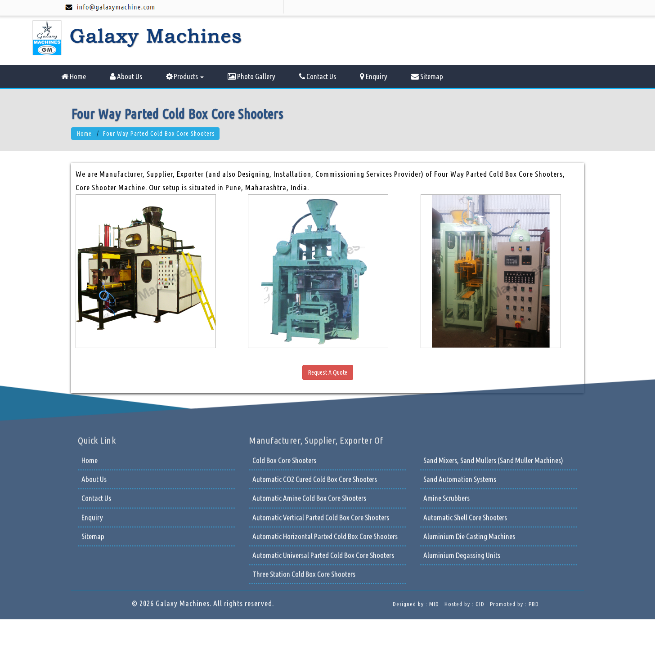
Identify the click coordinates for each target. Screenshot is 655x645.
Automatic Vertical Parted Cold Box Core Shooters (320, 446)
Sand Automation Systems (459, 408)
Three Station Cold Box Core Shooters (303, 503)
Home (73, 76)
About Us (126, 76)
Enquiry (373, 76)
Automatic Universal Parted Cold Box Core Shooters (323, 484)
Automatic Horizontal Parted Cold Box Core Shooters (325, 465)
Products (185, 76)
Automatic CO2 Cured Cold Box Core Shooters (314, 408)
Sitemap (427, 76)
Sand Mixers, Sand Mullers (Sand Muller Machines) (493, 389)
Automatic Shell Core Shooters (465, 446)
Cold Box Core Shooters (284, 389)
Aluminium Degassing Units (461, 484)
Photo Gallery (251, 76)
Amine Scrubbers (446, 427)
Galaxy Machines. (183, 532)
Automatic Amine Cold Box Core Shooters (309, 427)
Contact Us (317, 76)
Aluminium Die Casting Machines (469, 465)
